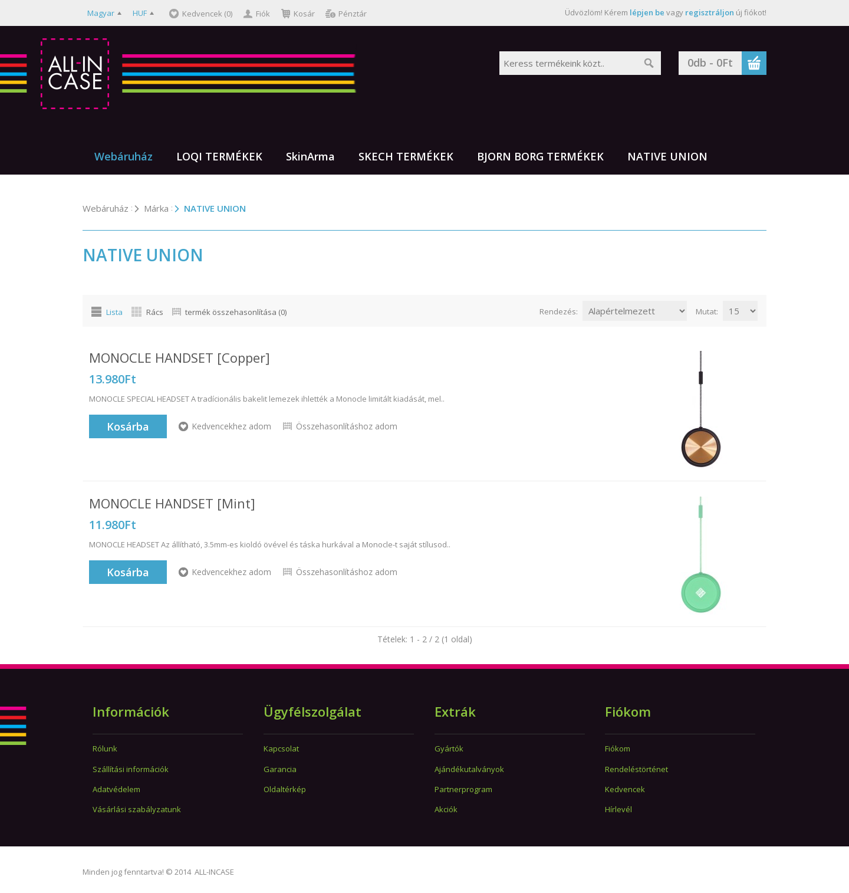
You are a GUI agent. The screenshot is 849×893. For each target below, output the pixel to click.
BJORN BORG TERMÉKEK (540, 156)
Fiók (263, 13)
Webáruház (123, 156)
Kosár (304, 13)
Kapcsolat (281, 748)
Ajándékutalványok (469, 769)
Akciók (446, 809)
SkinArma (310, 156)
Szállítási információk (131, 769)
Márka (156, 208)
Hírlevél (618, 809)
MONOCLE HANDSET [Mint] (172, 503)
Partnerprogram (463, 789)
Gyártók (449, 748)
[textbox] (568, 63)
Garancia (280, 769)
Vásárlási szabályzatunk (137, 809)
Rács (154, 312)
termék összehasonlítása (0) (236, 312)
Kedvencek (625, 789)
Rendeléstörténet (636, 769)
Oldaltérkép (285, 789)
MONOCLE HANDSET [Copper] (179, 357)
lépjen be (647, 12)
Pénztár (352, 13)
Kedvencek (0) (207, 13)
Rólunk (105, 748)
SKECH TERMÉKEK (405, 156)
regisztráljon (709, 12)
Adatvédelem (116, 789)
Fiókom (617, 748)
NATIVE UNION (667, 156)
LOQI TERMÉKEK (219, 156)
